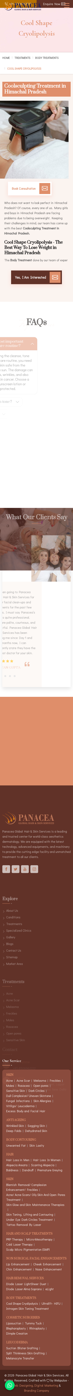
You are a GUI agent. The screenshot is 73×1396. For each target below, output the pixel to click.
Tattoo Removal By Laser (23, 1225)
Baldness (12, 1170)
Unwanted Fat (16, 1145)
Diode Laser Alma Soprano (24, 1289)
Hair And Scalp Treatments (29, 1234)
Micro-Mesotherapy (39, 1239)
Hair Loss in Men (17, 1160)
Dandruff (28, 1170)
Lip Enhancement (18, 1264)
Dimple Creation (17, 1333)
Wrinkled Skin (15, 1126)
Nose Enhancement (48, 1269)
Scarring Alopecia (42, 1165)
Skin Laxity (36, 1145)
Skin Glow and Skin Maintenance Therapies (35, 1205)
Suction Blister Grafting (22, 1348)
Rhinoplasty (37, 1328)
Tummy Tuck (33, 1323)
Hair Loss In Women (47, 1160)
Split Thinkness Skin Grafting (25, 1353)
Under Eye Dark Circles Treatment (29, 1219)
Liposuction (13, 1323)
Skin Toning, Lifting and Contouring (29, 1214)
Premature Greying (49, 1170)
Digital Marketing (46, 1385)
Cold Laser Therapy (19, 1244)
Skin (9, 1179)
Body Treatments (47, 58)
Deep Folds (13, 1131)
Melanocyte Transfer (20, 1358)
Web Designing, (23, 1385)
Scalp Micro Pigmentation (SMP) (28, 1249)
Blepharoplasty (16, 1328)
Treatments (22, 58)
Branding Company (36, 1390)
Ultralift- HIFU (51, 1303)
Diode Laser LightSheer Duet (26, 1284)
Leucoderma (17, 1342)
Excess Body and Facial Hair (25, 1111)
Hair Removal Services (25, 1278)
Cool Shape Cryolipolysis (22, 1303)
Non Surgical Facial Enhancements (36, 1258)
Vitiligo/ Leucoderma (20, 1106)
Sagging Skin (36, 1126)
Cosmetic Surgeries (23, 1318)
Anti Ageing (16, 1120)
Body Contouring (21, 1140)
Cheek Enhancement (47, 1264)
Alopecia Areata (16, 1165)
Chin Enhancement (19, 1269)
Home (6, 58)
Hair (9, 1154)
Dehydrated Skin (36, 1131)
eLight (49, 1289)
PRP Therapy (14, 1239)
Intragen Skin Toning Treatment (27, 1308)
